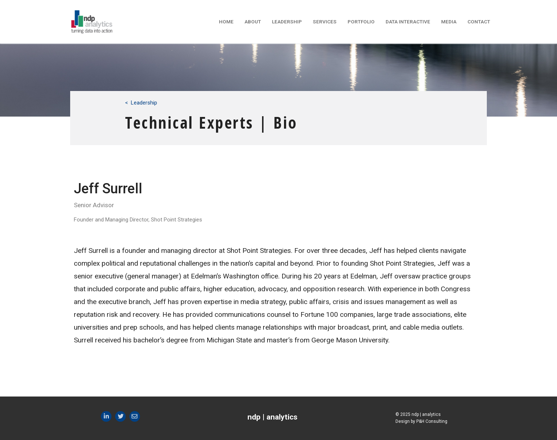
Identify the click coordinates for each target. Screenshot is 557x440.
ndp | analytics (272, 417)
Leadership (144, 102)
